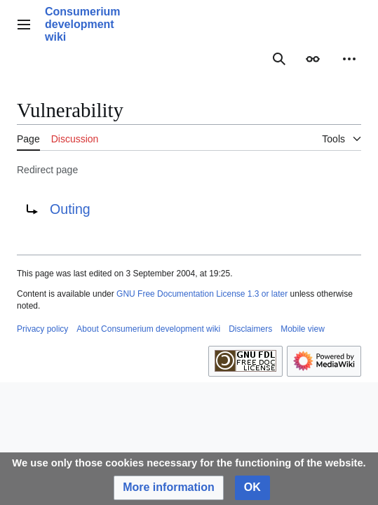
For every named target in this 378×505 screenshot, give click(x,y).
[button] (169, 488)
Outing (70, 209)
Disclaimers (250, 329)
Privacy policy (42, 329)
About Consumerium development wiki (148, 329)
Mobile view (303, 329)
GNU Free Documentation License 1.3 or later (202, 294)
